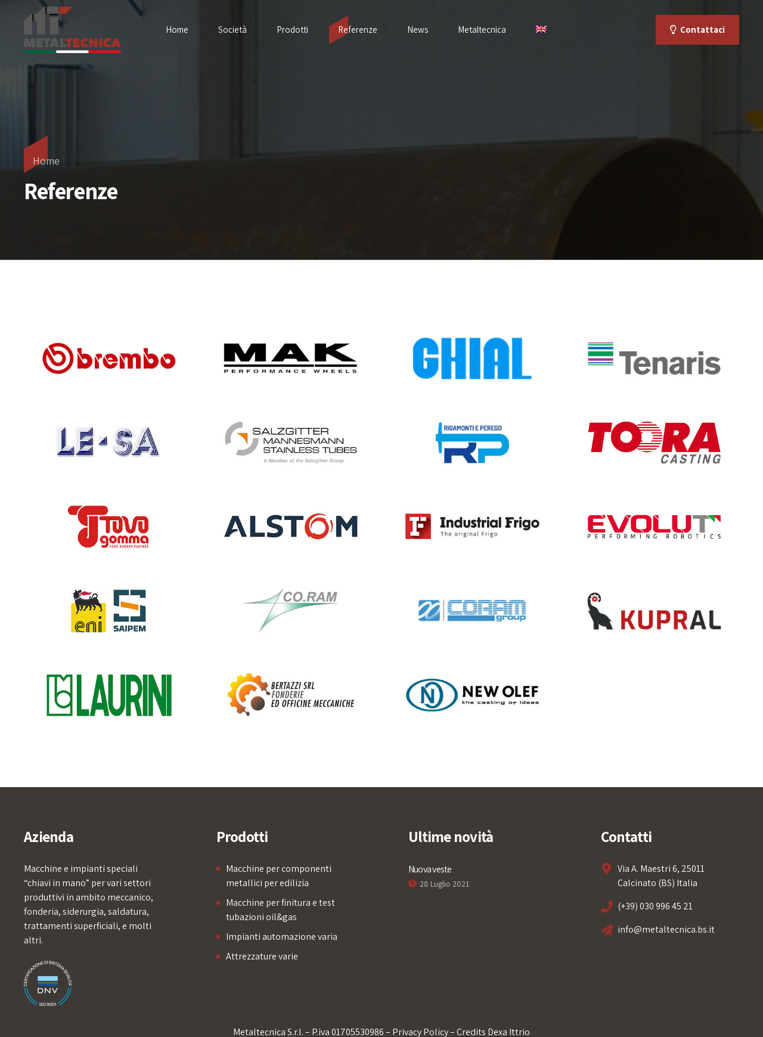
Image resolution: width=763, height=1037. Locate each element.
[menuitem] (541, 30)
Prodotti (292, 29)
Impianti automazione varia (281, 936)
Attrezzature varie (262, 956)
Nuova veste (430, 869)
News (417, 29)
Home (177, 29)
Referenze (357, 29)
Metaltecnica (482, 29)
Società (232, 29)
